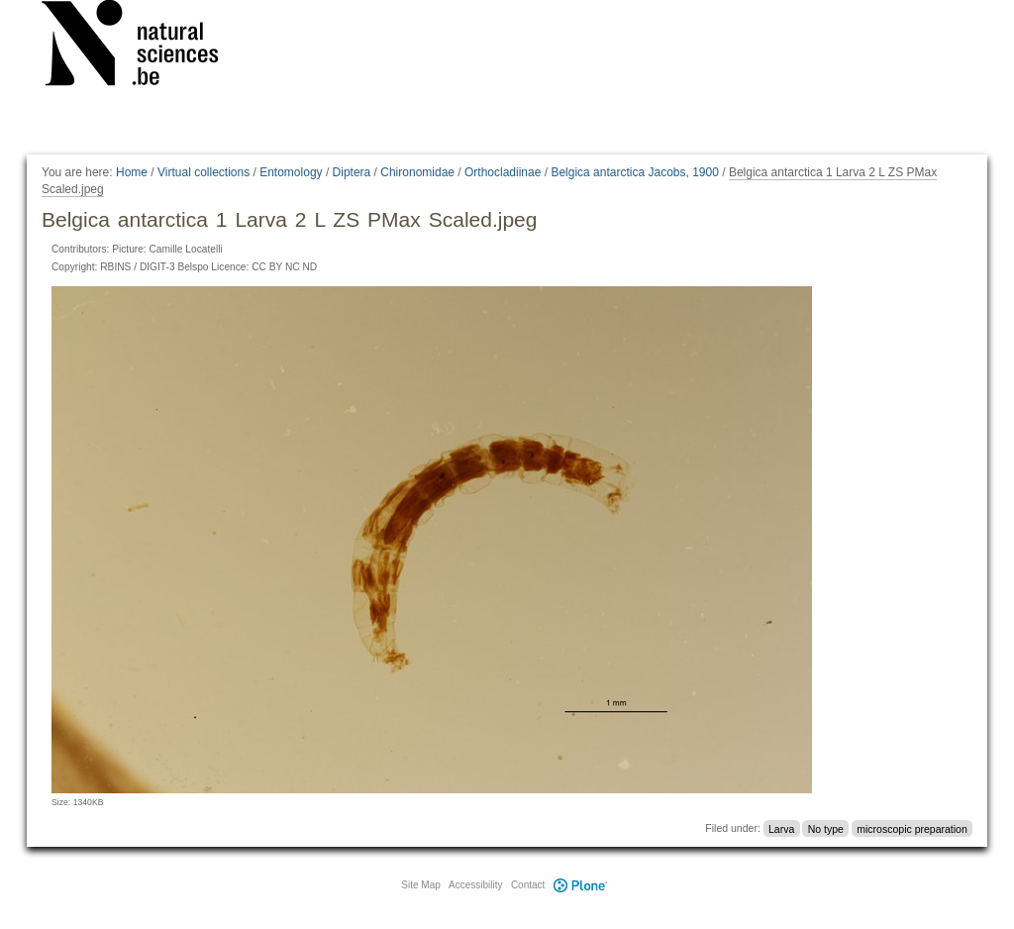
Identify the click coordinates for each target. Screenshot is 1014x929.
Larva (781, 828)
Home (132, 172)
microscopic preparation (911, 828)
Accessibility (475, 884)
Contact (528, 884)
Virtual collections (203, 172)
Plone (580, 884)
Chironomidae (417, 172)
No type (826, 828)
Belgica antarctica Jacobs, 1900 (634, 172)
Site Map (420, 884)
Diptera (352, 172)
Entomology (290, 172)
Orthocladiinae (502, 172)
